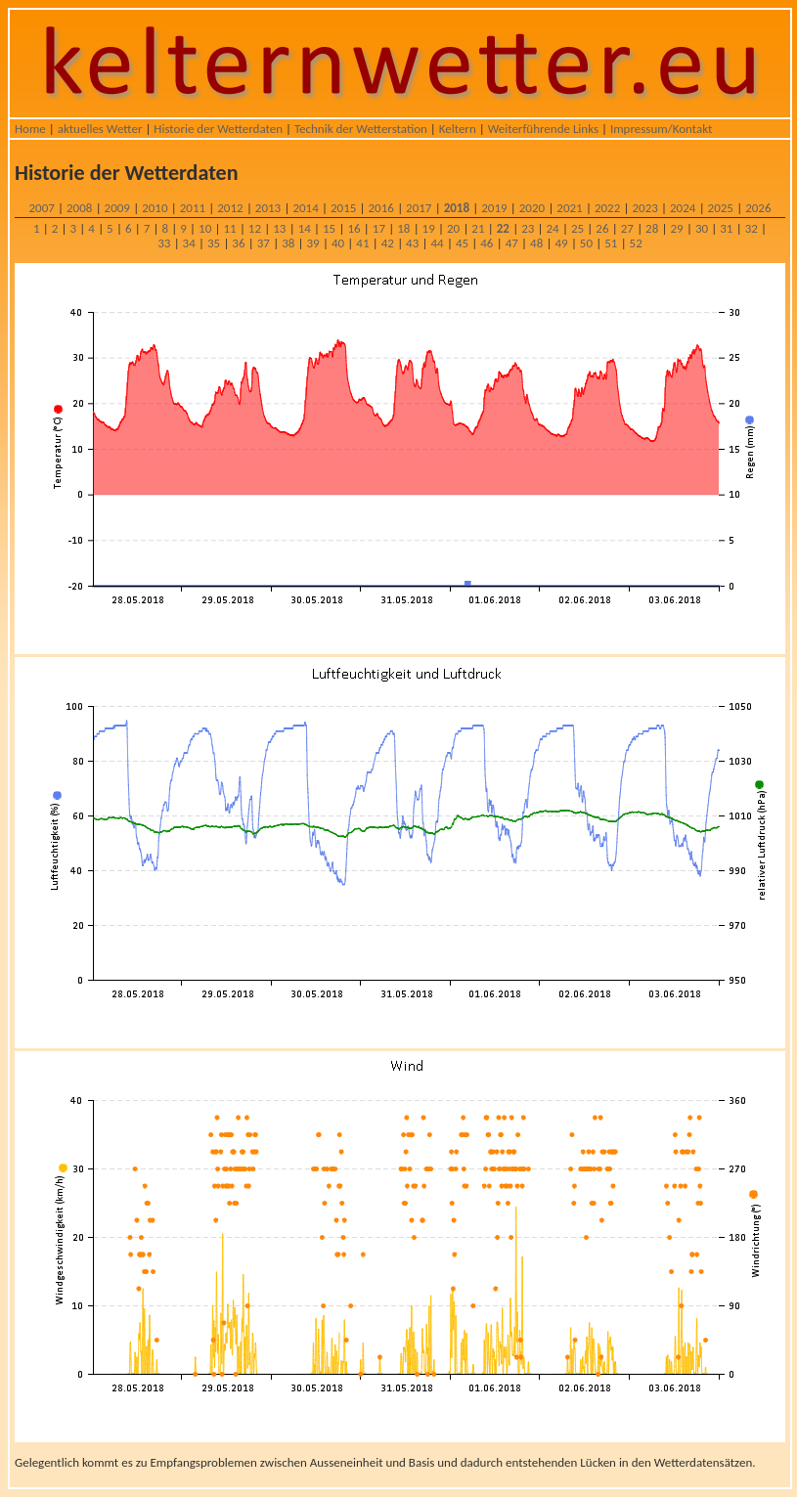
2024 (682, 207)
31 (726, 228)
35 (213, 243)
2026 (758, 207)
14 (304, 228)
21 (477, 228)
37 (263, 243)
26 (602, 228)
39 (313, 243)
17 (379, 228)
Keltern (457, 128)
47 (512, 243)
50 (586, 243)
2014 (305, 207)
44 (436, 243)
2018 (456, 207)
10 (205, 228)
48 (536, 243)
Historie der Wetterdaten (218, 128)
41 (362, 243)
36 (238, 243)
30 (701, 228)
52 (636, 243)
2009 (117, 207)
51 (610, 243)
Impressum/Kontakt (661, 128)
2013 (268, 207)
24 (553, 228)
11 (229, 228)
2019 (494, 207)
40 (338, 243)
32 (751, 228)
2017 (418, 207)
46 (486, 243)
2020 (532, 207)
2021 (569, 207)
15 (329, 228)
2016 (381, 207)
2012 (230, 207)
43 (412, 243)
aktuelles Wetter (100, 128)
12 (254, 228)
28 (651, 228)
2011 (192, 207)
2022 (607, 207)
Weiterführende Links (543, 128)
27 (627, 228)
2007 (41, 207)
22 (503, 228)
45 (462, 243)
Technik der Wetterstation (360, 128)
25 (577, 228)
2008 (79, 207)
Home (30, 128)
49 (560, 243)
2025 (720, 207)
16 (353, 228)
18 (403, 228)
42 (387, 243)
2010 (154, 207)
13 (279, 228)
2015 (343, 207)
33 (163, 243)
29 (676, 228)
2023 (644, 207)
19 (428, 228)
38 (288, 243)
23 (527, 228)
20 (453, 228)
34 (189, 243)
